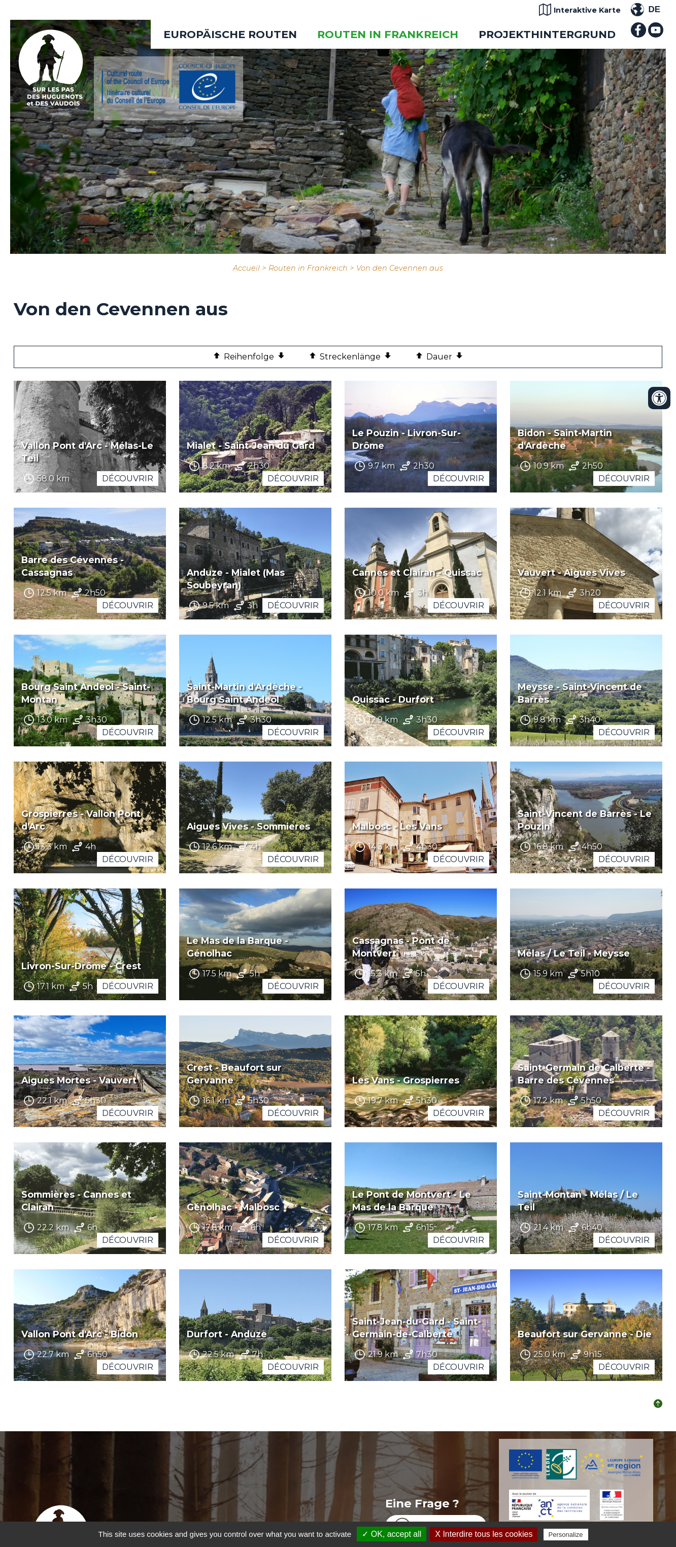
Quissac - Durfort (393, 699)
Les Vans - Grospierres (405, 1080)
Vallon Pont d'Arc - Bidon (79, 1334)
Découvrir (127, 478)
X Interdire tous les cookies (483, 1534)
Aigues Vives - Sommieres (248, 826)
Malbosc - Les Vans (397, 826)
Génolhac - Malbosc (233, 1207)
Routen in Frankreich (387, 34)
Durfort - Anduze (227, 1334)
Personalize (566, 1534)
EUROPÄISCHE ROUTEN (230, 34)
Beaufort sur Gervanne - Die (585, 1334)
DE (654, 9)
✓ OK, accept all (391, 1534)
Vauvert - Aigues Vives (571, 572)
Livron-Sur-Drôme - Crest (81, 966)
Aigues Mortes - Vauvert (79, 1080)
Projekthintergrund (547, 34)
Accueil (246, 268)
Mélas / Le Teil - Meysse (574, 953)
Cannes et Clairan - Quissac (417, 572)
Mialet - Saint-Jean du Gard (251, 445)
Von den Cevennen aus (399, 268)
